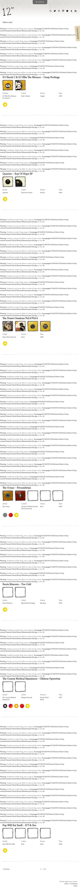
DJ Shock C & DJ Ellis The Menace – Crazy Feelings (30, 77)
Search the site (50, 11)
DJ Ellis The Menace (9, 96)
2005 (60, 603)
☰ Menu (40, 2)
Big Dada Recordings (28, 603)
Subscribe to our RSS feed (75, 11)
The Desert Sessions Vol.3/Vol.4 (20, 318)
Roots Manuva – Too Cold (16, 584)
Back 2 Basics (25, 96)
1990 (60, 844)
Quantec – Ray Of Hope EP (17, 174)
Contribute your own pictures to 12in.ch (77, 33)
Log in (75, 886)
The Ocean (5, 507)
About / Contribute (71, 884)
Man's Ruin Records (9, 337)
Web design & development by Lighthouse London (11, 885)
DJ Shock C (6, 98)
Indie (41, 844)
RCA (22, 844)
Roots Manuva (7, 603)
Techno (42, 193)
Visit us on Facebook (59, 11)
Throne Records (26, 509)
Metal (42, 700)
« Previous (5, 869)
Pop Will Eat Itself (8, 844)
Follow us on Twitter (54, 11)
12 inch (8, 11)
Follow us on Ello (67, 11)
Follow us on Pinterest (63, 11)
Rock (23, 337)
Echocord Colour (26, 193)
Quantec (5, 193)
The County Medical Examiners (9, 699)
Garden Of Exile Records (29, 507)
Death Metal (44, 698)
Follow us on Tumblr (71, 11)
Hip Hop (43, 603)
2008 (60, 193)
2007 (60, 698)
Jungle (42, 96)
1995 (60, 96)
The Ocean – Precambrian (16, 488)
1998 (41, 337)
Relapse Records (26, 698)
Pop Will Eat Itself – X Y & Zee (19, 825)
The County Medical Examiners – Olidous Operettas (31, 678)
